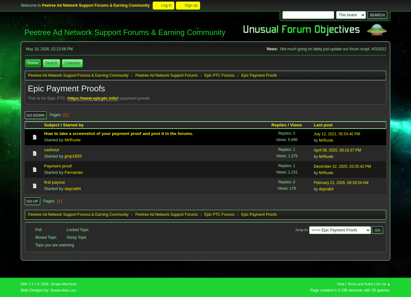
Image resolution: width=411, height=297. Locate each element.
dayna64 (73, 188)
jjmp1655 (73, 156)
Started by (73, 125)
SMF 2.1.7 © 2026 (35, 284)
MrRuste (72, 140)
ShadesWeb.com (63, 290)
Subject (51, 125)
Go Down (36, 115)
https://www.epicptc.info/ (93, 98)
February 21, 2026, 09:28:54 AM (341, 182)
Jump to (301, 230)
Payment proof (58, 166)
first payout (54, 182)
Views (296, 125)
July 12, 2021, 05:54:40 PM (337, 134)
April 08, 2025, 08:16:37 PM (337, 150)
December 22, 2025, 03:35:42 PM (342, 166)
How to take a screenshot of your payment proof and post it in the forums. (118, 133)
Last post (326, 125)
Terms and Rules (360, 284)
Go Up (32, 201)
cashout (51, 149)
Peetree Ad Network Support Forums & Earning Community (125, 32)
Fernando (74, 172)
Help (340, 284)
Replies (278, 125)
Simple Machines (64, 284)
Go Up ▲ (383, 284)
